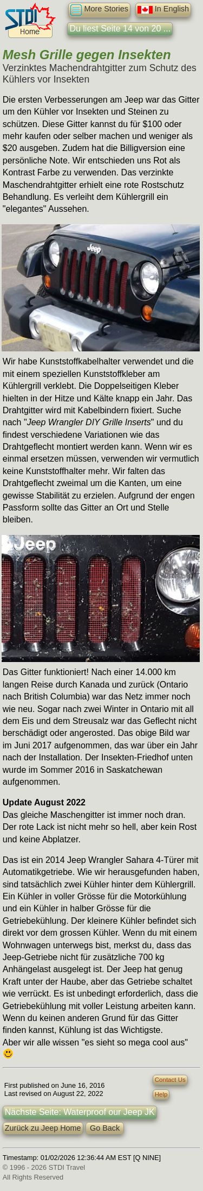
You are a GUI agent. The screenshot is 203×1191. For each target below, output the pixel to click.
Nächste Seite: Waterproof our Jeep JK (80, 1112)
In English (163, 9)
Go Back (105, 1128)
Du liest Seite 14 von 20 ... (120, 28)
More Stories (99, 10)
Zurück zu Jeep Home (43, 1128)
